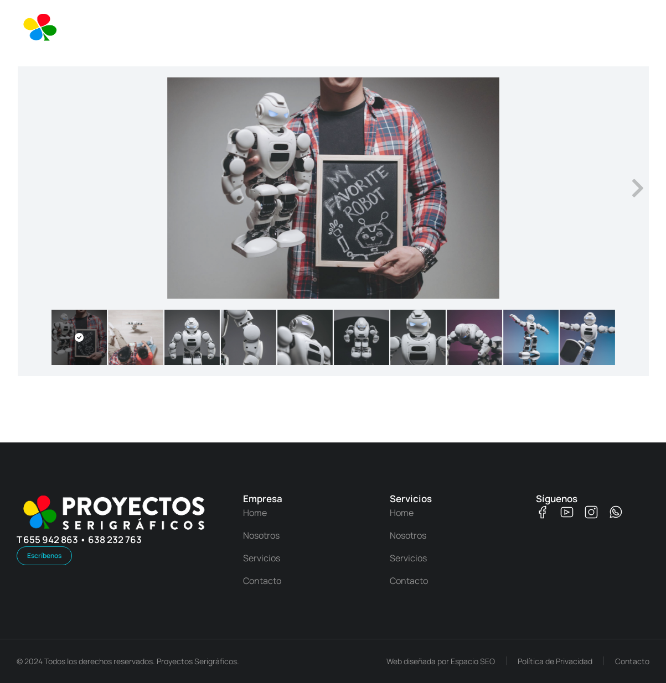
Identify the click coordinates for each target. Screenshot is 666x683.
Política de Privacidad (555, 661)
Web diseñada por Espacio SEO (440, 661)
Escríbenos (44, 555)
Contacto (632, 661)
